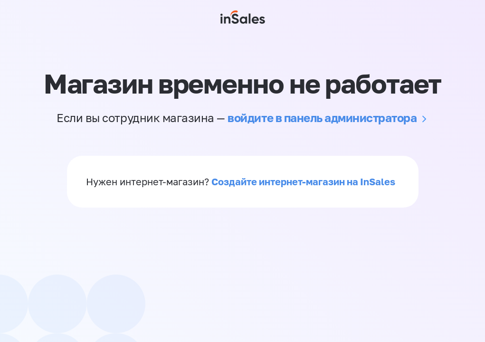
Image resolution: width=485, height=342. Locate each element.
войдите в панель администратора (322, 117)
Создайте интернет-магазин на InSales (303, 181)
